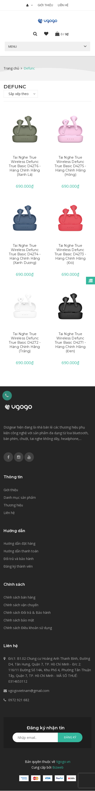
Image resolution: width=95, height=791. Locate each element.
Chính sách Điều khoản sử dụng (28, 628)
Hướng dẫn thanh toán (21, 551)
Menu (12, 46)
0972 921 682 (18, 700)
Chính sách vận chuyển (21, 605)
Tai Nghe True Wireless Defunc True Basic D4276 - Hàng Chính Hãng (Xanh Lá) (25, 166)
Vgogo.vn (63, 762)
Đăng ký (70, 738)
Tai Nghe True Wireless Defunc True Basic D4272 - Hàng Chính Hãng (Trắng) (25, 342)
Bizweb (57, 768)
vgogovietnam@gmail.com (28, 691)
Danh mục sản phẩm (20, 497)
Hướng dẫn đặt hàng (19, 544)
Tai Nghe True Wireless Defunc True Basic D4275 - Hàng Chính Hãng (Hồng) (70, 166)
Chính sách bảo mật (19, 620)
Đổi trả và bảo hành (19, 559)
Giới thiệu (45, 5)
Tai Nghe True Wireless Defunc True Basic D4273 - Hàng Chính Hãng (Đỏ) (70, 254)
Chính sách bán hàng (19, 597)
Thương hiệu (13, 505)
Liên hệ (63, 5)
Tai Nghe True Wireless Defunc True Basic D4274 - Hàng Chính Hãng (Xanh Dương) (25, 254)
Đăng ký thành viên (18, 566)
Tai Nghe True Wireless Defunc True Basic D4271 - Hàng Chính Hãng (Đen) (70, 342)
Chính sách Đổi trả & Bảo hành (27, 612)
